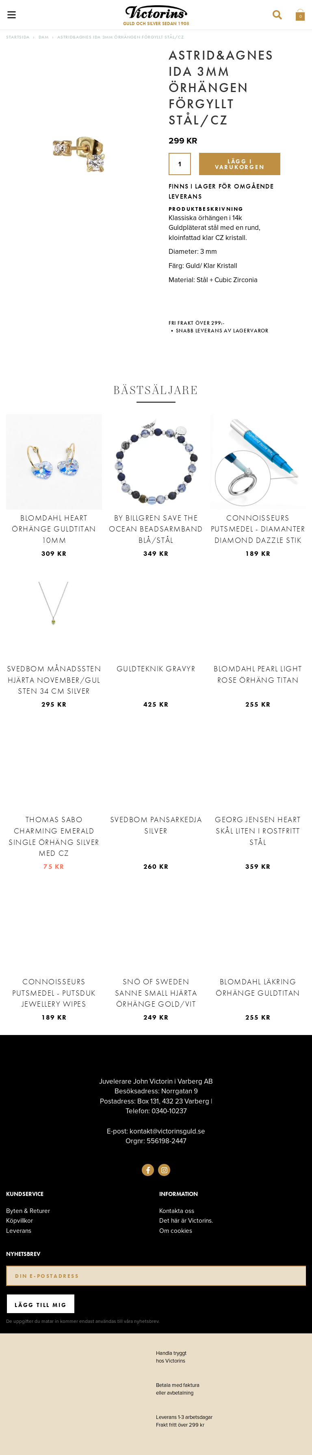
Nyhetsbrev (23, 1254)
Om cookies (175, 1230)
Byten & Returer (28, 1210)
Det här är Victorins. (186, 1220)
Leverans (18, 1230)
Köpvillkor (19, 1220)
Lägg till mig (41, 1305)
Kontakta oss (176, 1210)
